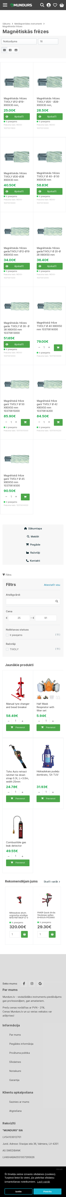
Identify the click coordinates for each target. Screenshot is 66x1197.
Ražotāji (33, 552)
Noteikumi (15, 1071)
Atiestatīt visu (52, 584)
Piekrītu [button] (47, 1191)
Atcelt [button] (59, 1169)
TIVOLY (14, 649)
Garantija (14, 1080)
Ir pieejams (16, 635)
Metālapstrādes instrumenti (28, 23)
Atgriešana (15, 1110)
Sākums (6, 23)
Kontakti (33, 560)
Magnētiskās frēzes (12, 26)
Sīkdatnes (15, 1061)
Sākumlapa (33, 528)
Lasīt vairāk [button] (43, 1181)
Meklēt (33, 536)
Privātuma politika (19, 1052)
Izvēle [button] (18, 1191)
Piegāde (33, 544)
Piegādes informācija (21, 1043)
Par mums (15, 1034)
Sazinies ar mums (19, 1101)
